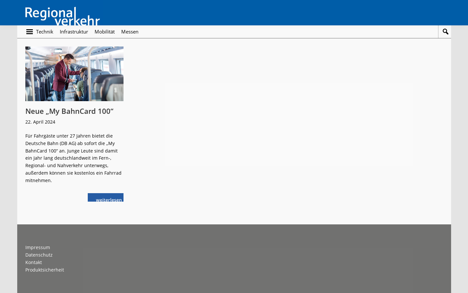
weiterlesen (110, 199)
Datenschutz (39, 255)
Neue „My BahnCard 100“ (69, 111)
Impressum (37, 247)
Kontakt (33, 262)
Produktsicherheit (44, 270)
